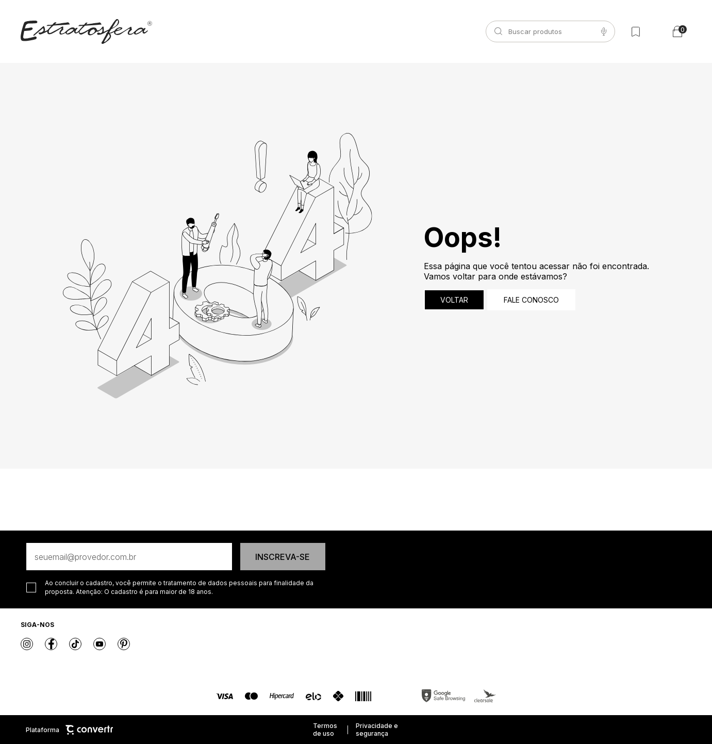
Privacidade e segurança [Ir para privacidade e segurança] (377, 729)
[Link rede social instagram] (27, 644)
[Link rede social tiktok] (75, 644)
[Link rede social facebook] (51, 644)
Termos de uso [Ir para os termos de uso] (325, 729)
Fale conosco (531, 299)
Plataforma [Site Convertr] (69, 730)
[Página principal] (86, 31)
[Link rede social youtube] (99, 644)
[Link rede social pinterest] (124, 644)
